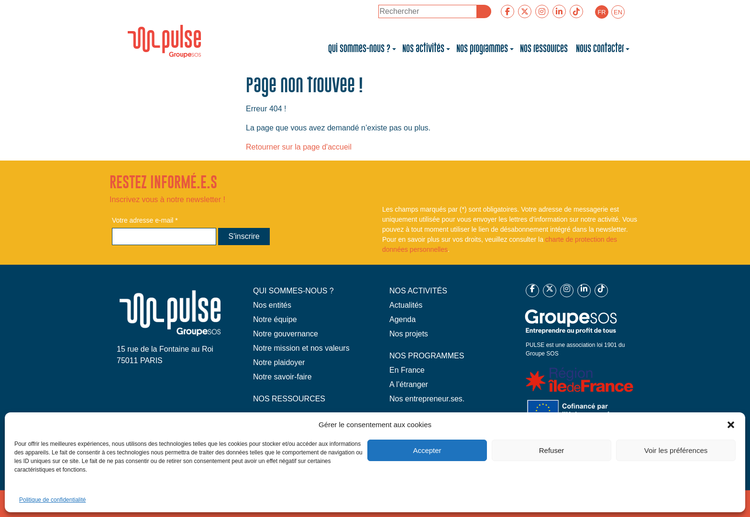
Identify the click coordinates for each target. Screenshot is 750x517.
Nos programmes (482, 48)
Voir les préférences (676, 450)
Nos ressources (545, 48)
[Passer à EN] (618, 12)
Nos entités (272, 305)
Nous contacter (600, 48)
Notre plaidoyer (279, 362)
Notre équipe (275, 319)
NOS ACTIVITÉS (418, 291)
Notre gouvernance (285, 334)
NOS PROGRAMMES (426, 356)
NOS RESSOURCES (289, 399)
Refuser (551, 450)
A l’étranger (408, 384)
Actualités (405, 305)
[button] (731, 425)
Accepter (427, 450)
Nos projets (408, 334)
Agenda (402, 319)
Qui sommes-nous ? (359, 48)
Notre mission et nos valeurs (301, 348)
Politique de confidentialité (52, 499)
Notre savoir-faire (282, 377)
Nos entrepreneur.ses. (426, 399)
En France (407, 370)
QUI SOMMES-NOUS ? (293, 291)
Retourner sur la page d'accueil (299, 147)
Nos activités (423, 48)
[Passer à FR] (601, 12)
